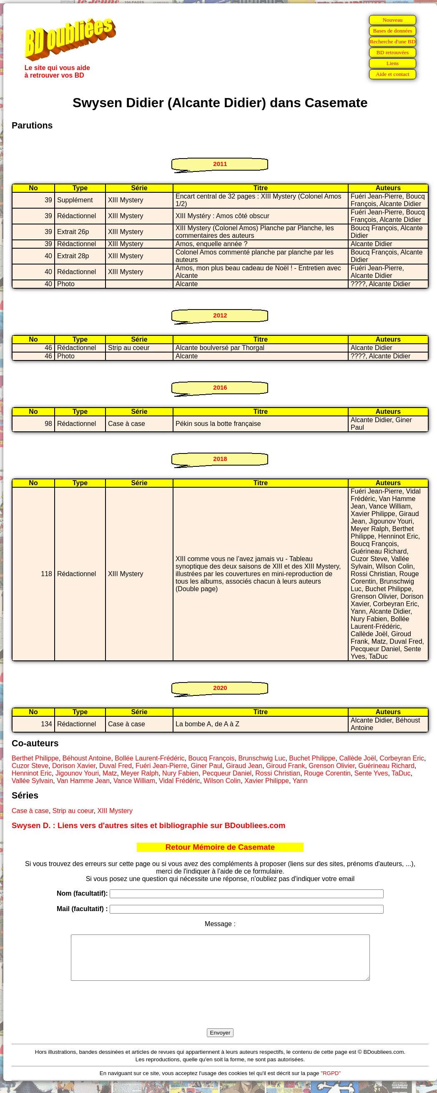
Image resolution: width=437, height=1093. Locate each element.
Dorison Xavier (73, 765)
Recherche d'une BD (393, 41)
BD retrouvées (393, 52)
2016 (220, 387)
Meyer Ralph (139, 773)
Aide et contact (392, 74)
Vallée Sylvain (32, 780)
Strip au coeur (73, 810)
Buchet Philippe (312, 758)
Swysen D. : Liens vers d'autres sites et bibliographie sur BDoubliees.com (149, 825)
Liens (393, 63)
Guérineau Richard (386, 765)
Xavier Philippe (266, 780)
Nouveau (392, 20)
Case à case (30, 810)
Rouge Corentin (327, 773)
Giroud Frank (285, 765)
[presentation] (220, 1014)
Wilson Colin (222, 780)
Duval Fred (115, 765)
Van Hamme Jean (83, 780)
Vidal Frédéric (179, 780)
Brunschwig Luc (261, 758)
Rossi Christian (277, 773)
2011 (220, 163)
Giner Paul (207, 765)
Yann (300, 780)
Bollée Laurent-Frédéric (149, 758)
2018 (220, 458)
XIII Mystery (114, 810)
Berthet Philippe (35, 758)
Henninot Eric (32, 773)
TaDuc (401, 773)
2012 (220, 315)
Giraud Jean (244, 765)
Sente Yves (371, 773)
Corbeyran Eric (401, 758)
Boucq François (211, 758)
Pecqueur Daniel (226, 773)
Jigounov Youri (77, 773)
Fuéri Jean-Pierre (161, 765)
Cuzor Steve (30, 765)
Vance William (134, 780)
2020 (220, 687)
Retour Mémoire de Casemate (220, 847)
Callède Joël (357, 758)
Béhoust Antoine (87, 758)
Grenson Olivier (331, 765)
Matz (110, 773)
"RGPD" (331, 1082)
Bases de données (392, 31)
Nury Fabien (180, 773)
